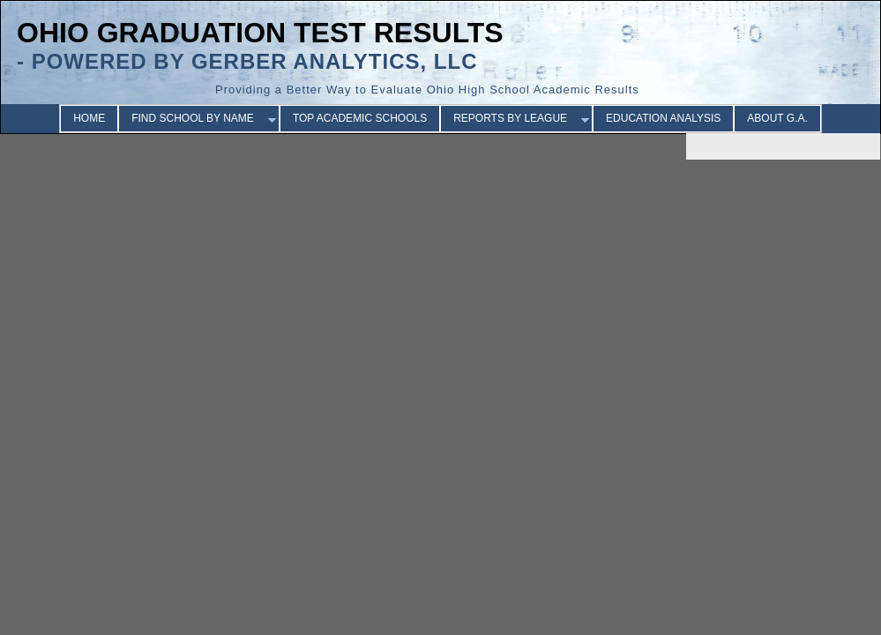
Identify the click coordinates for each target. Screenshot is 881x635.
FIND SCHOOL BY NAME (192, 118)
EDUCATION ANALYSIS (663, 118)
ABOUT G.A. (777, 118)
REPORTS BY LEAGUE (510, 118)
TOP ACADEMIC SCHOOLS (360, 118)
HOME (89, 118)
